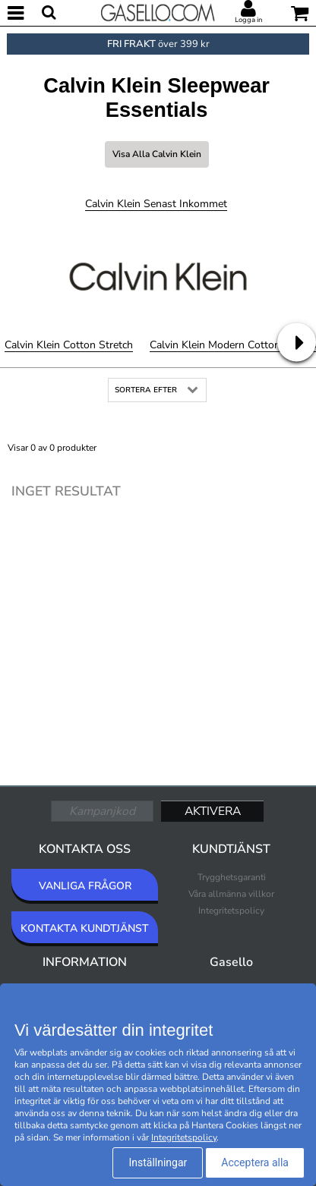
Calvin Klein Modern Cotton (215, 345)
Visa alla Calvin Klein (156, 154)
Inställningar (157, 1162)
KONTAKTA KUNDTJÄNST (85, 928)
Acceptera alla (255, 1162)
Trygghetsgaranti (232, 877)
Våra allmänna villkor (231, 894)
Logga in (248, 19)
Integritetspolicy (231, 910)
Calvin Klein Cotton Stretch (69, 345)
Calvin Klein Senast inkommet (156, 204)
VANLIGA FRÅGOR (85, 886)
